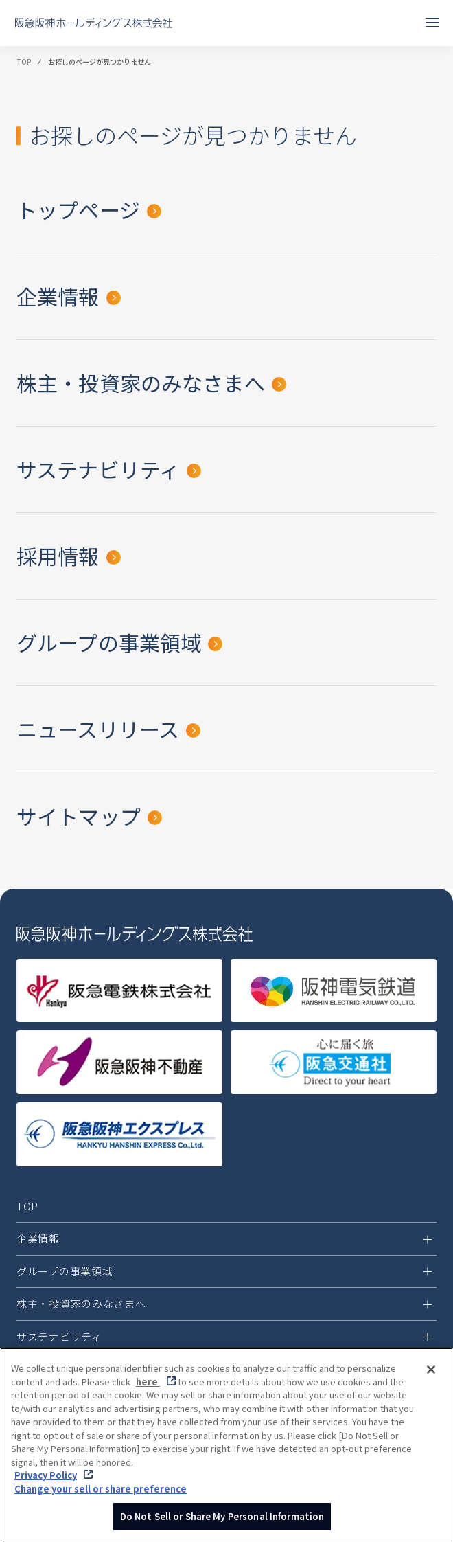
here (148, 1381)
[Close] (431, 1369)
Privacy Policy (45, 1475)
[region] (226, 1445)
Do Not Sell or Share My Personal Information (222, 1516)
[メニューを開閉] (432, 22)
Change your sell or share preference (100, 1488)
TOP (24, 61)
